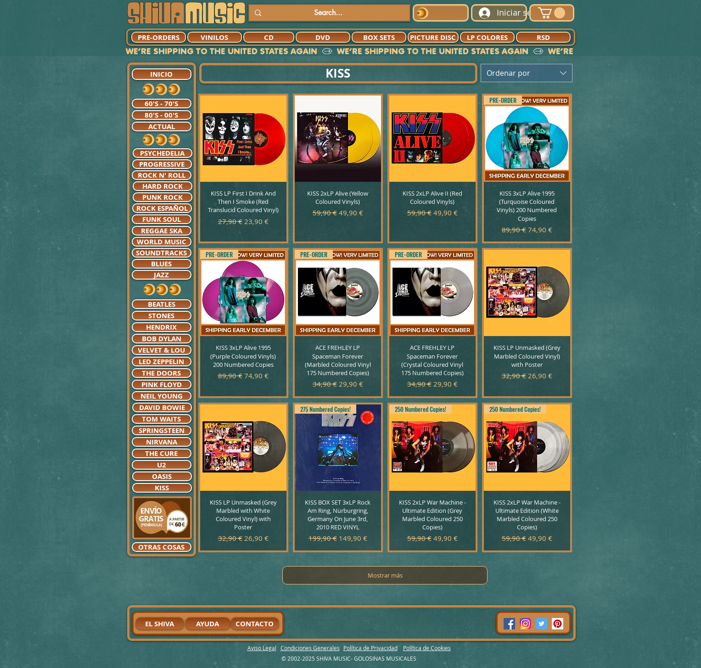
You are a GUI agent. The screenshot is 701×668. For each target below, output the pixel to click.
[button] (551, 12)
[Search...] (328, 13)
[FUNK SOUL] (161, 219)
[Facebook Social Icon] (509, 623)
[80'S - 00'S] (161, 115)
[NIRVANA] (161, 442)
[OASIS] (162, 476)
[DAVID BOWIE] (162, 407)
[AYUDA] (207, 623)
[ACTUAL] (161, 126)
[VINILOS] (214, 37)
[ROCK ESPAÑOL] (162, 208)
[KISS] (162, 488)
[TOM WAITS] (161, 419)
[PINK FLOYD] (161, 384)
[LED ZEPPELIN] (161, 361)
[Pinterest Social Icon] (557, 623)
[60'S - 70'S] (161, 103)
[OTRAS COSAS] (161, 547)
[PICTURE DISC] (433, 37)
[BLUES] (161, 264)
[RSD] (543, 37)
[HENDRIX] (161, 327)
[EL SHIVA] (160, 623)
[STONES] (161, 315)
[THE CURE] (161, 453)
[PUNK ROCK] (162, 197)
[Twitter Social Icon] (541, 623)
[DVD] (323, 37)
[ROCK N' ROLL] (161, 175)
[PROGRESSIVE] (162, 164)
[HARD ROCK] (162, 186)
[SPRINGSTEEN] (161, 430)
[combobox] (526, 73)
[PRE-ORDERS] (158, 37)
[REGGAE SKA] (161, 231)
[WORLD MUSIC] (161, 242)
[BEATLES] (161, 304)
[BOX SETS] (379, 37)
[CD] (268, 37)
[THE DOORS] (161, 373)
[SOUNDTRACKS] (161, 253)
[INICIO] (161, 74)
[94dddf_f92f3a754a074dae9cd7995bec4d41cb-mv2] (525, 623)
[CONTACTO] (255, 623)
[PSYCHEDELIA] (162, 153)
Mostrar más (385, 575)
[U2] (161, 465)
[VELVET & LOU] (161, 350)
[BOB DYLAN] (161, 338)
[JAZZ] (161, 275)
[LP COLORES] (487, 37)
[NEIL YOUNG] (161, 396)
